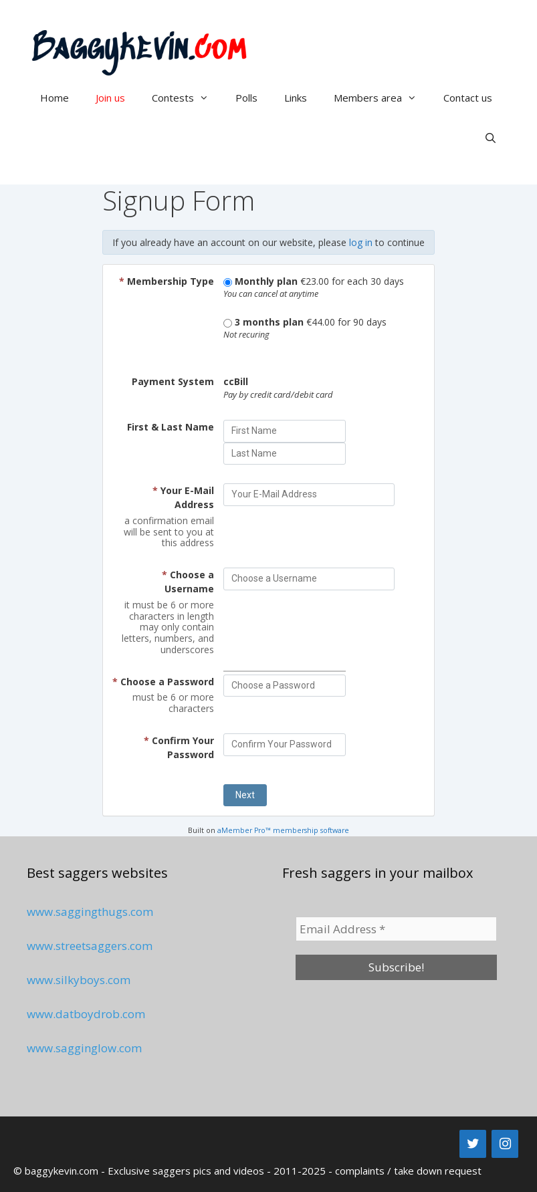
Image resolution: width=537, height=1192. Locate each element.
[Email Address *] (397, 929)
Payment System (173, 381)
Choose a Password (163, 681)
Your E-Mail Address (183, 497)
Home (54, 97)
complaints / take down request (408, 1170)
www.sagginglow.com (84, 1048)
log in (360, 242)
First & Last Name (170, 427)
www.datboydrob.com (86, 1014)
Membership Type (166, 281)
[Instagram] (505, 1144)
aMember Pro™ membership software (283, 830)
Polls (246, 97)
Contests (187, 98)
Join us (110, 97)
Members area (382, 98)
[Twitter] (472, 1144)
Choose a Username (188, 581)
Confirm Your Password (179, 747)
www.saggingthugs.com (90, 911)
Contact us (467, 97)
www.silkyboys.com (78, 979)
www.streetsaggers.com (89, 945)
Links (295, 97)
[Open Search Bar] (490, 138)
